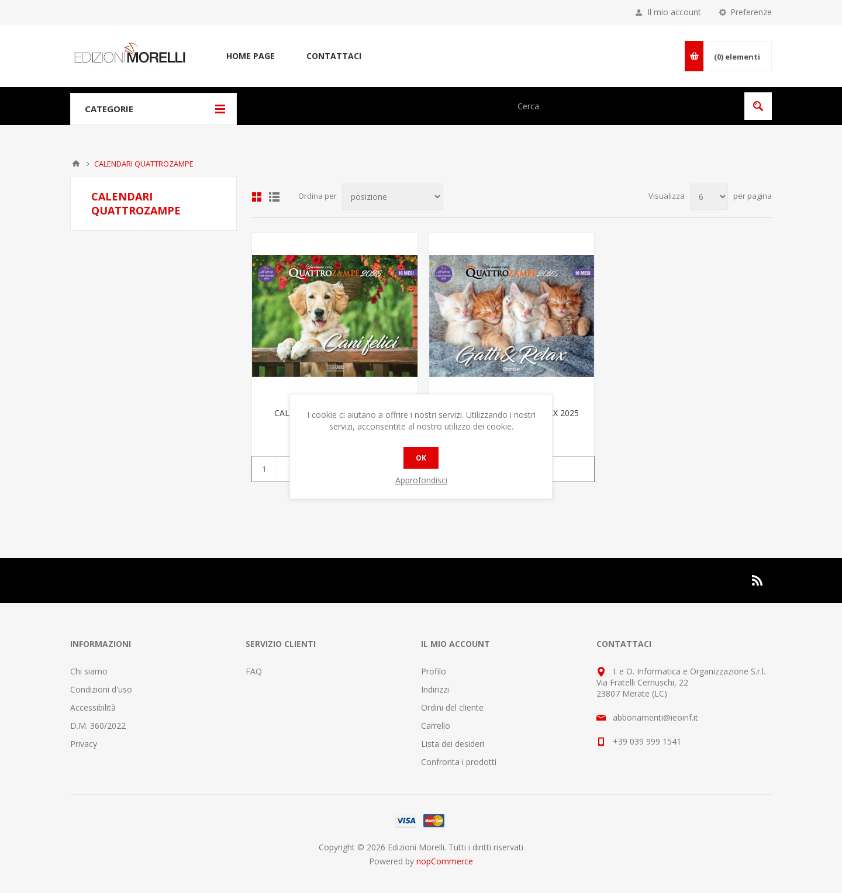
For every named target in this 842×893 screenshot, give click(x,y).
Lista (274, 197)
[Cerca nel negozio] (624, 106)
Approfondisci (421, 480)
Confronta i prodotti (458, 761)
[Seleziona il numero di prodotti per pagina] (709, 197)
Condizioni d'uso (101, 689)
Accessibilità (93, 707)
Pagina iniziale (76, 163)
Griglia (256, 197)
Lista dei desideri (452, 743)
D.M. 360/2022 (98, 725)
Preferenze (751, 12)
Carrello (435, 725)
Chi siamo (89, 671)
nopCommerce (444, 861)
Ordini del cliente (452, 707)
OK (421, 458)
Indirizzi (435, 689)
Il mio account (674, 12)
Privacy (83, 743)
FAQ (254, 671)
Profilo (433, 671)
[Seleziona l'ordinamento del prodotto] (392, 197)
